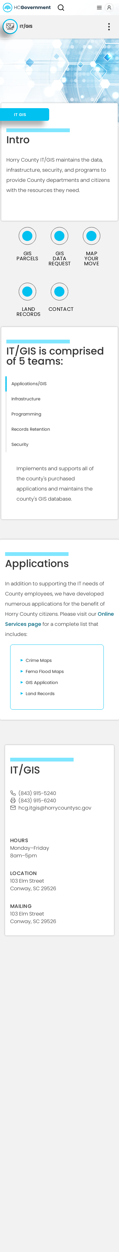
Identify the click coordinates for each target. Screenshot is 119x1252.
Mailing (20, 906)
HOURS (19, 840)
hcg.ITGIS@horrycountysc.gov (54, 808)
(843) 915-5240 (37, 793)
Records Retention (30, 429)
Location (23, 873)
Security (20, 444)
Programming (26, 414)
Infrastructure (25, 399)
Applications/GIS (29, 384)
